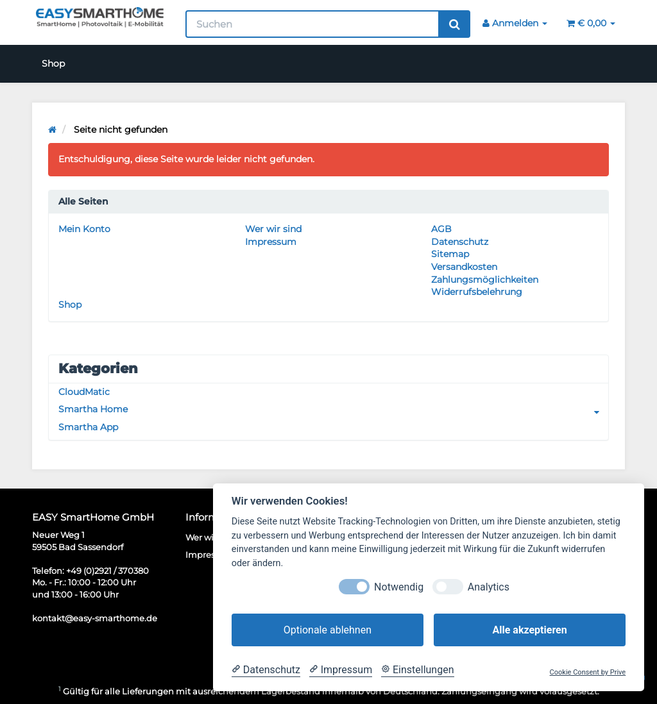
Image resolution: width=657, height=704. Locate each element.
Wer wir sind (273, 229)
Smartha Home (333, 410)
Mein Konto (84, 229)
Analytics (488, 587)
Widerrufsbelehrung (476, 292)
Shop (53, 63)
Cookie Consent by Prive (588, 672)
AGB (441, 229)
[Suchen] (312, 24)
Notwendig (398, 587)
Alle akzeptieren (529, 630)
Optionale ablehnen (327, 630)
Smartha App (88, 427)
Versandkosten (464, 267)
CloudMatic (84, 392)
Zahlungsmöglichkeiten (484, 279)
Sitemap (450, 254)
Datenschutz (459, 242)
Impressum (270, 242)
